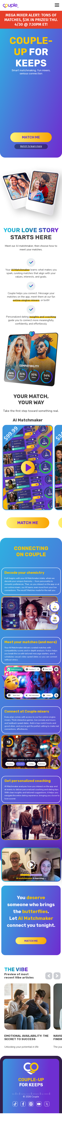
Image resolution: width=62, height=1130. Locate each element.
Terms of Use (38, 1107)
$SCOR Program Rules (26, 1110)
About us (27, 1103)
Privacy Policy (23, 1107)
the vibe (16, 972)
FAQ (36, 1103)
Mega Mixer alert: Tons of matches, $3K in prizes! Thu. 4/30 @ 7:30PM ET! (31, 20)
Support (44, 1110)
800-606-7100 (21, 1113)
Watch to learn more (31, 146)
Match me (31, 137)
